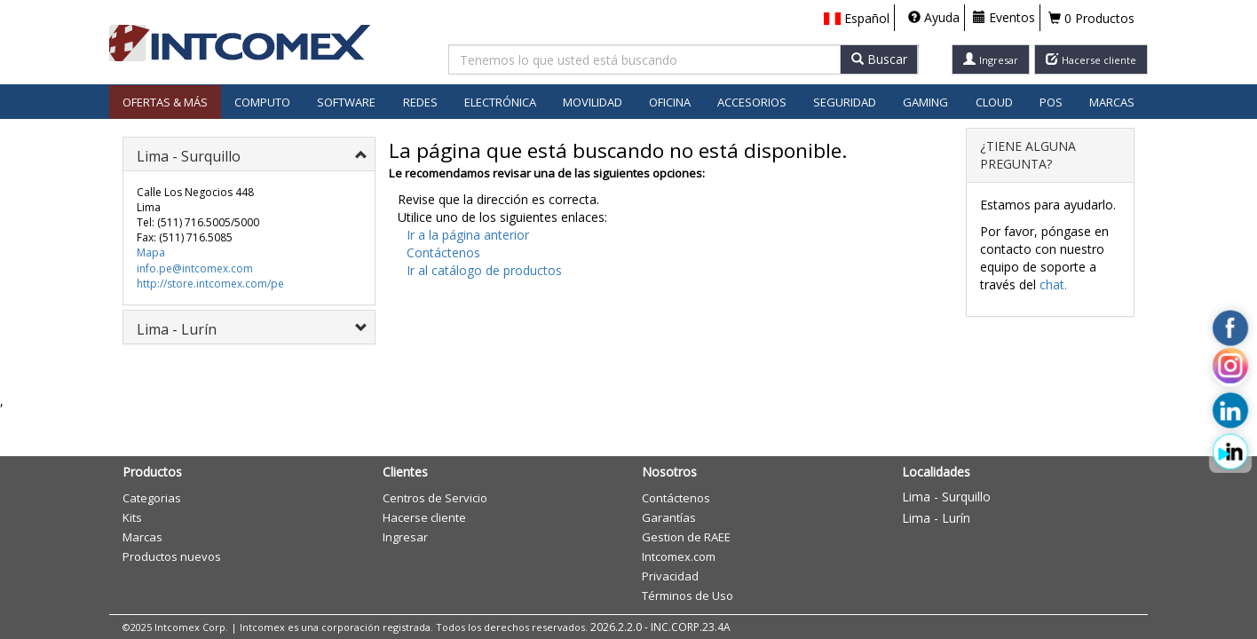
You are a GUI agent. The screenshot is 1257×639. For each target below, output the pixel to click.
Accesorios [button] (752, 102)
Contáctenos (443, 252)
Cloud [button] (994, 102)
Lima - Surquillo (946, 496)
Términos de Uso (687, 596)
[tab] (249, 154)
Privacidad (670, 576)
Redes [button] (420, 102)
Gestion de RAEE (686, 537)
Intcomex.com (678, 556)
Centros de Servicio (435, 498)
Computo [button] (262, 102)
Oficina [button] (670, 102)
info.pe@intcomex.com (195, 268)
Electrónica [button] (500, 102)
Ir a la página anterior (468, 234)
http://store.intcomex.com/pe (210, 283)
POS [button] (1051, 102)
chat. (1053, 284)
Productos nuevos (172, 556)
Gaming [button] (925, 102)
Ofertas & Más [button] (165, 102)
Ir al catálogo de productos (484, 270)
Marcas (1111, 102)
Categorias (152, 498)
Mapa (151, 252)
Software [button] (346, 102)
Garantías (669, 517)
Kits (132, 517)
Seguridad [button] (844, 102)
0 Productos (1091, 18)
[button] (856, 19)
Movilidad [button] (592, 102)
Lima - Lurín (936, 517)
